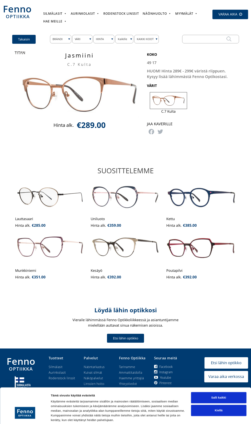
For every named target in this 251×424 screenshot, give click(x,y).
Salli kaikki (218, 383)
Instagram (163, 372)
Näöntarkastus (94, 367)
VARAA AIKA (227, 14)
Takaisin (24, 39)
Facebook (163, 367)
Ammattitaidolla (130, 372)
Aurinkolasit (85, 13)
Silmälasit (55, 13)
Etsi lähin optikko (125, 338)
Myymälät (186, 13)
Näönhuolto (157, 13)
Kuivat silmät (93, 372)
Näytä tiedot (59, 416)
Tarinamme (127, 367)
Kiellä (219, 395)
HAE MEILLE (55, 21)
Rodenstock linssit (121, 13)
